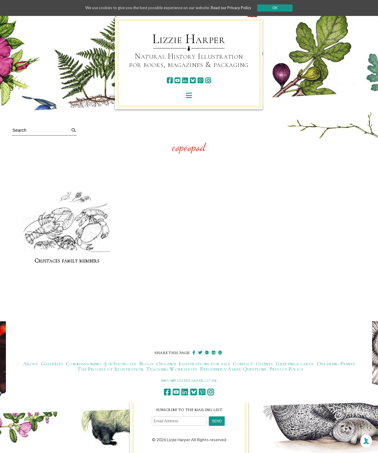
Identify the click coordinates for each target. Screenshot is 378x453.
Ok (281, 8)
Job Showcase (120, 364)
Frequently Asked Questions (233, 369)
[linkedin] (185, 80)
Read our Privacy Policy (236, 7)
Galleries (52, 364)
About (30, 364)
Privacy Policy (287, 369)
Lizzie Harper (188, 39)
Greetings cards (295, 364)
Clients (264, 364)
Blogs (146, 364)
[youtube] (177, 80)
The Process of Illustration (110, 369)
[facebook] (169, 80)
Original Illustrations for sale (193, 364)
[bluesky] (192, 80)
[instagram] (208, 80)
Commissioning (83, 364)
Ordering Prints (336, 364)
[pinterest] (200, 80)
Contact (243, 364)
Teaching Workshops (171, 369)
